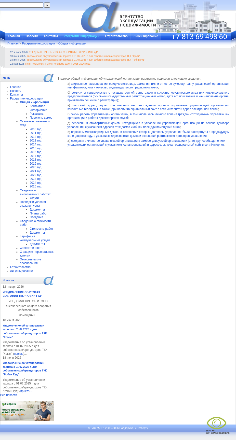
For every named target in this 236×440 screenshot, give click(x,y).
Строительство (116, 36)
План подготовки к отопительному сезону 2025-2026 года (57, 63)
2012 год (35, 137)
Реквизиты (37, 113)
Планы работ (39, 213)
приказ (18, 353)
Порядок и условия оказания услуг (33, 204)
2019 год (35, 163)
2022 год (35, 175)
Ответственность (31, 248)
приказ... (26, 391)
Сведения (36, 217)
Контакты (51, 36)
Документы (37, 209)
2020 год (35, 167)
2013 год (35, 140)
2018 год (35, 159)
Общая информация (72, 43)
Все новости (8, 395)
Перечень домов (41, 117)
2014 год (35, 144)
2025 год (35, 186)
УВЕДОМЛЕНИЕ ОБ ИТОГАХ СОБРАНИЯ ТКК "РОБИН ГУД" (63, 52)
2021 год (35, 171)
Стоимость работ (41, 228)
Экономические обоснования (30, 261)
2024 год (35, 183)
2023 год (35, 179)
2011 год (35, 133)
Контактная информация (38, 108)
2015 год (35, 148)
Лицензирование (145, 36)
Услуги (34, 198)
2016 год (35, 152)
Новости (32, 36)
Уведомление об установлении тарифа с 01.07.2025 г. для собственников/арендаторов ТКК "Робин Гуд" (86, 59)
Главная (14, 36)
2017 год (35, 156)
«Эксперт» (141, 427)
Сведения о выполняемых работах (35, 192)
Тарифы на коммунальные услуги (35, 238)
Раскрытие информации (81, 36)
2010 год (35, 129)
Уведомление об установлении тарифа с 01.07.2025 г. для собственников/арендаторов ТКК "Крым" (83, 56)
